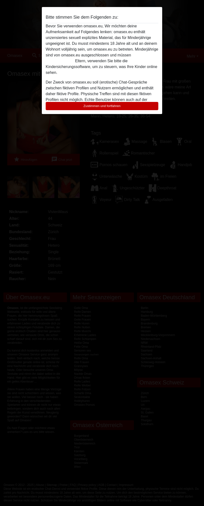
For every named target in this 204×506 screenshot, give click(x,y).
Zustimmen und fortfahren (102, 106)
